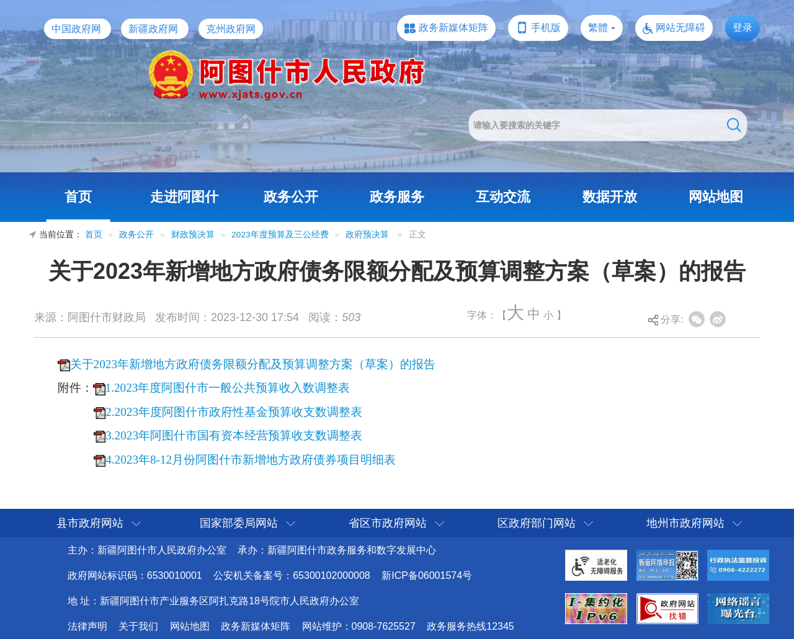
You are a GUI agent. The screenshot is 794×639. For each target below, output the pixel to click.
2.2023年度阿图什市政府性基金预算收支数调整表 (233, 411)
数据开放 (609, 197)
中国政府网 (76, 29)
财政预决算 (193, 234)
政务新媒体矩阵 (453, 27)
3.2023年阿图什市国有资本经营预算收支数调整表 (233, 435)
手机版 (546, 27)
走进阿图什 (184, 197)
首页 (78, 197)
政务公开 (291, 197)
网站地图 (716, 197)
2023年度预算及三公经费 (279, 234)
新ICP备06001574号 (426, 575)
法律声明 (87, 626)
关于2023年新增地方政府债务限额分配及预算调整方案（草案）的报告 (252, 364)
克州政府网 (231, 29)
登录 (742, 27)
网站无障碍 (680, 27)
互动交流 (503, 197)
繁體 (598, 27)
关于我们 (138, 626)
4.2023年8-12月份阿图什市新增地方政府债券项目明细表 (250, 459)
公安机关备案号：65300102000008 (291, 575)
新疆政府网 (153, 29)
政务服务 (397, 197)
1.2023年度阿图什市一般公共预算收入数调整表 (227, 387)
